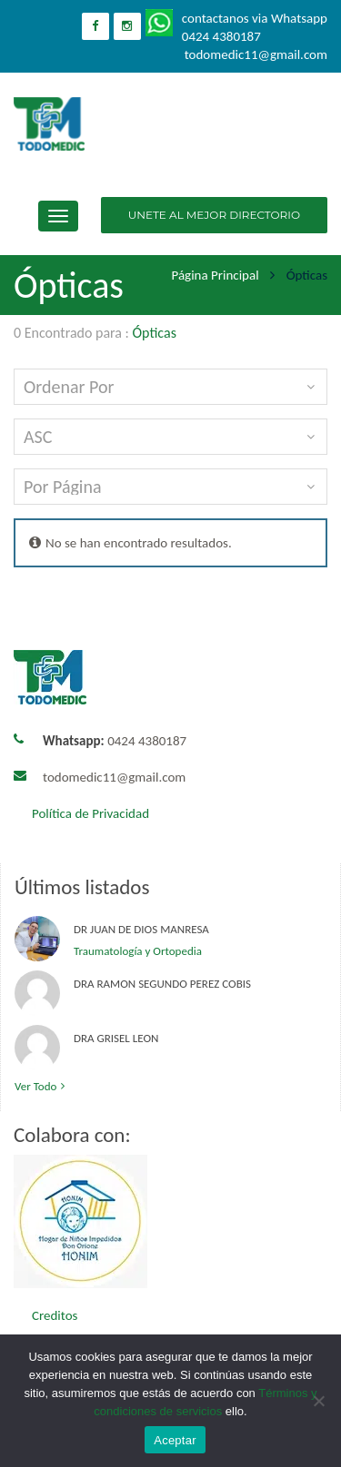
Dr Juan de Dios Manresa (141, 929)
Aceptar (175, 1440)
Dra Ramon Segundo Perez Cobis (162, 983)
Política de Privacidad (90, 813)
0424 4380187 (114, 741)
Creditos (54, 1315)
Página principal (214, 275)
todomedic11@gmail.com (114, 777)
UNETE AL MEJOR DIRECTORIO (214, 215)
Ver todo (42, 1086)
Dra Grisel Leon (116, 1038)
